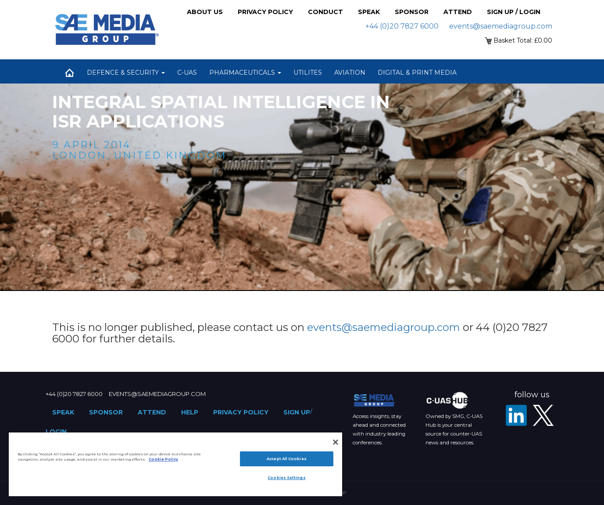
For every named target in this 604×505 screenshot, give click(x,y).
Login (56, 432)
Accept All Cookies (286, 459)
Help (189, 412)
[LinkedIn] (516, 415)
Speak (369, 12)
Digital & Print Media (417, 72)
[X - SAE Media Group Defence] (543, 415)
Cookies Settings (286, 478)
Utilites (307, 72)
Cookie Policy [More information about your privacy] (163, 459)
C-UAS (187, 72)
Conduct (325, 12)
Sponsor (412, 12)
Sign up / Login (513, 12)
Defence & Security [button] (126, 72)
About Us (205, 12)
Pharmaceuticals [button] (245, 72)
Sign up (296, 412)
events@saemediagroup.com (500, 26)
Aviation (349, 72)
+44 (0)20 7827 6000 (402, 26)
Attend (457, 12)
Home (70, 72)
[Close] (335, 442)
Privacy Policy (265, 12)
